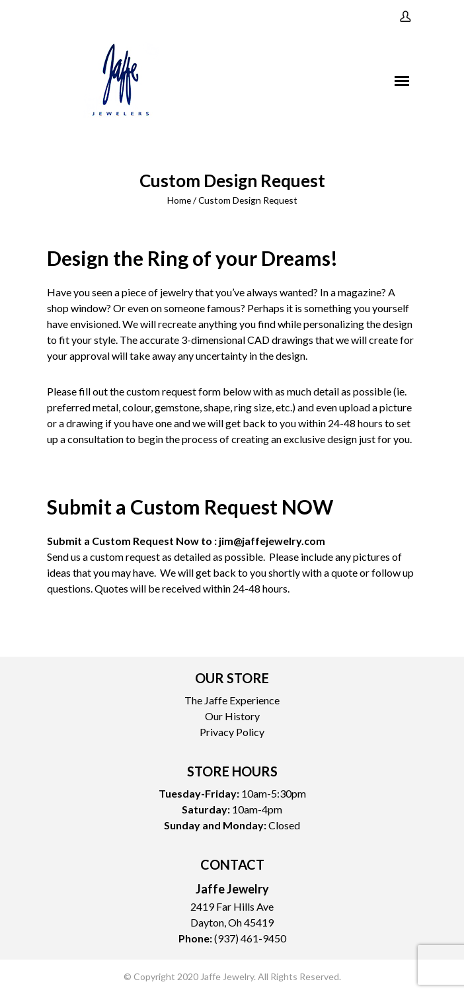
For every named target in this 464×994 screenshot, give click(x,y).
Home (179, 200)
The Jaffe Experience (232, 700)
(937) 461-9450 (250, 938)
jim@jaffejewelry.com (272, 540)
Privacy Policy (232, 731)
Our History (232, 716)
